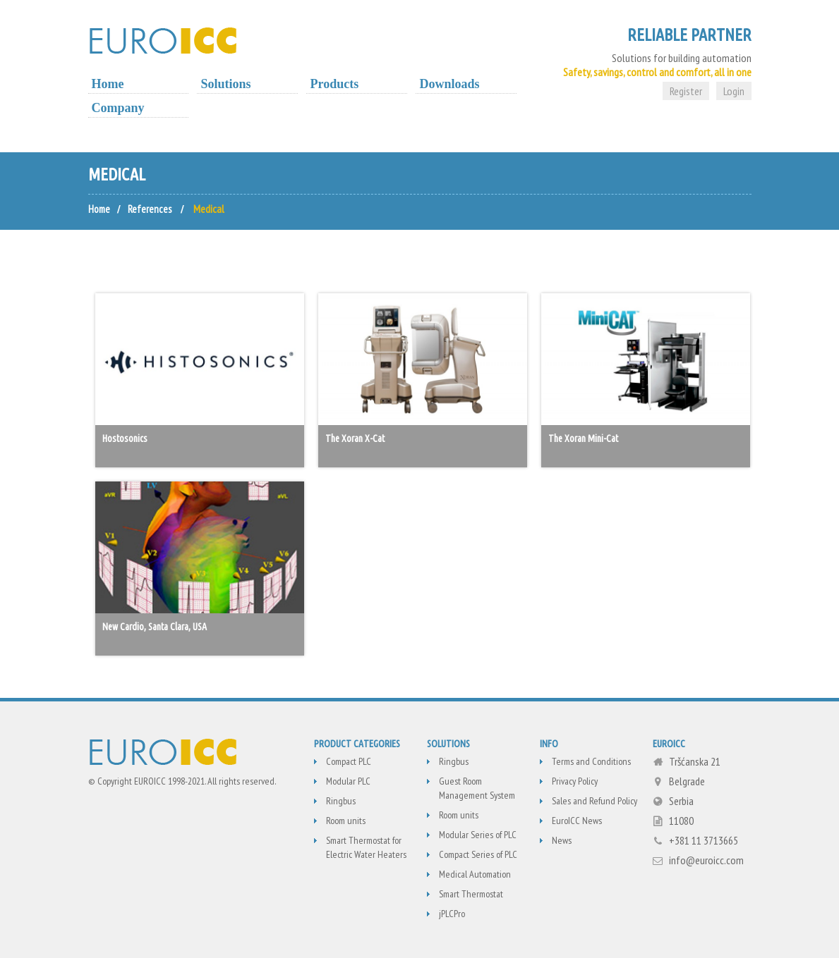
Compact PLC (348, 761)
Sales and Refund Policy (594, 800)
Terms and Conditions (591, 761)
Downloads (449, 84)
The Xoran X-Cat (355, 438)
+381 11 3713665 (703, 840)
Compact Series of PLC (478, 854)
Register (686, 91)
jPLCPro (452, 913)
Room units (346, 820)
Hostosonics (124, 438)
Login (733, 91)
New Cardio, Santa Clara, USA (154, 626)
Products (334, 84)
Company (118, 108)
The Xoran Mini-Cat (583, 438)
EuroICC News (577, 820)
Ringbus (341, 800)
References (152, 209)
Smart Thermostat (471, 894)
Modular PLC (348, 781)
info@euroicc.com (706, 860)
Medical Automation (475, 874)
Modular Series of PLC (478, 834)
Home (108, 84)
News (562, 840)
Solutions (225, 84)
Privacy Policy (575, 781)
